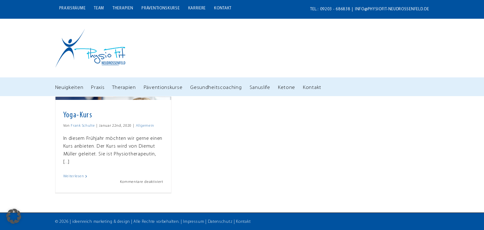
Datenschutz (220, 221)
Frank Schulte (83, 126)
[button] (13, 216)
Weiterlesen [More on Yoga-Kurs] (73, 176)
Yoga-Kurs (78, 115)
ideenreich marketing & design (101, 221)
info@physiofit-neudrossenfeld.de (392, 9)
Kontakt (243, 221)
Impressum (193, 221)
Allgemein (145, 126)
